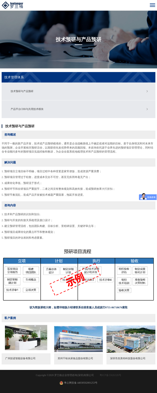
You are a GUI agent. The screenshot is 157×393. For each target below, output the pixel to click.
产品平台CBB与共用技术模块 (27, 109)
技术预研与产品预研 (22, 91)
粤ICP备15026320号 (110, 375)
